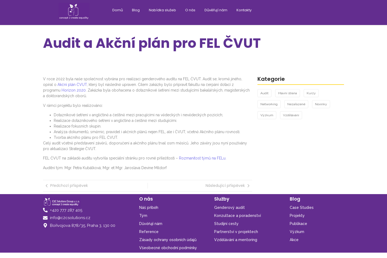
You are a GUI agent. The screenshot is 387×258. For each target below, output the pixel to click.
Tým (143, 215)
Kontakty (244, 10)
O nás (190, 10)
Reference (149, 232)
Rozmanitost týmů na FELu (202, 158)
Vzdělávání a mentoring (235, 240)
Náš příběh (148, 207)
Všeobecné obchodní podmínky (168, 248)
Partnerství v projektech (236, 232)
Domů (117, 10)
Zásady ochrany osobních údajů (167, 240)
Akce (294, 240)
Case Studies (302, 207)
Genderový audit (229, 207)
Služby (221, 199)
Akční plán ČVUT (72, 84)
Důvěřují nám (216, 10)
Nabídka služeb (162, 10)
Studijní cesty (226, 223)
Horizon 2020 (74, 90)
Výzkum (297, 232)
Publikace (298, 223)
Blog (136, 10)
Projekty (297, 215)
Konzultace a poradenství (237, 215)
